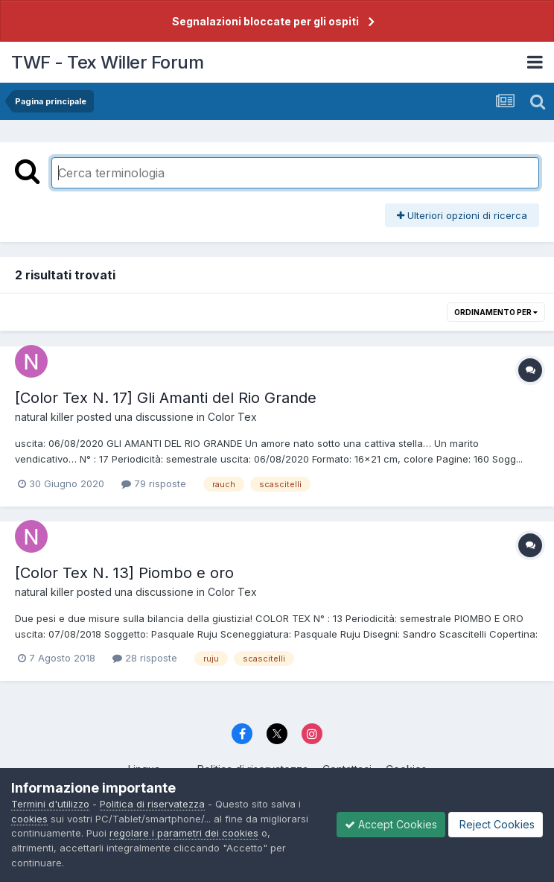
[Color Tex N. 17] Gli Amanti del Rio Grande (165, 398)
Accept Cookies (391, 824)
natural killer (44, 416)
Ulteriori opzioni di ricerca (462, 215)
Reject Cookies (495, 824)
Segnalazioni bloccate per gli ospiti (265, 21)
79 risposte (153, 483)
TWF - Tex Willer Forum (107, 62)
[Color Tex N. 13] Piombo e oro (124, 573)
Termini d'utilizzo (50, 804)
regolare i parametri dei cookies (183, 833)
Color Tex (232, 416)
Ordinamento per (496, 312)
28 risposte (144, 658)
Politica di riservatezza (152, 804)
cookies (29, 819)
